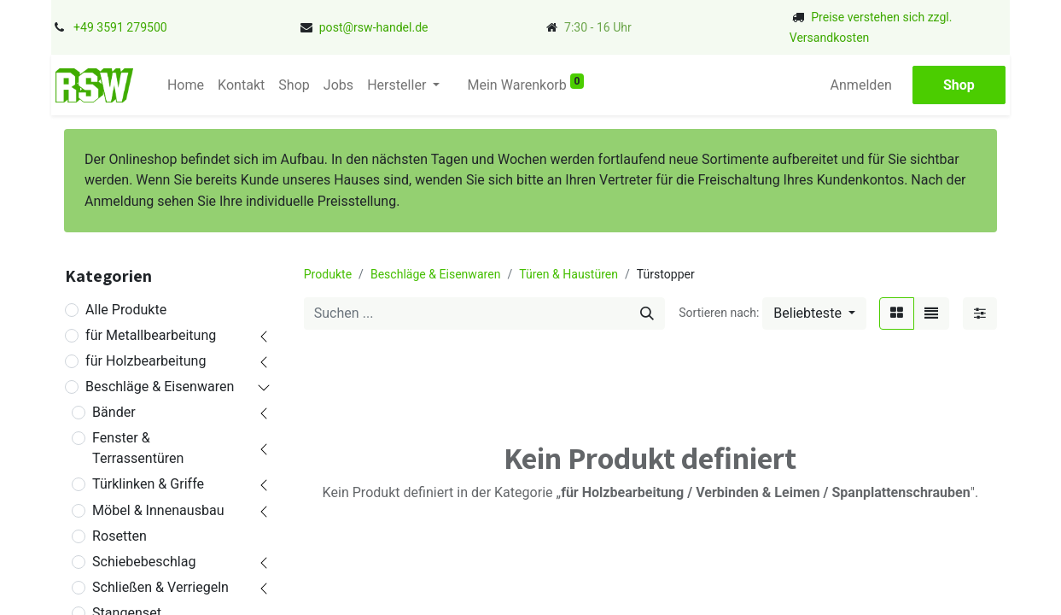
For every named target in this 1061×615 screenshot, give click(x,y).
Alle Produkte (125, 310)
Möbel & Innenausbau (158, 510)
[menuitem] (185, 85)
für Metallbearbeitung (150, 335)
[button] (814, 313)
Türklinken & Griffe (148, 484)
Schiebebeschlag (143, 562)
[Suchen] (647, 313)
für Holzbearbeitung (145, 361)
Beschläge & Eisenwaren (159, 386)
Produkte (328, 274)
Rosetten (119, 536)
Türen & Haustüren (568, 274)
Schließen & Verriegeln (160, 587)
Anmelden (861, 85)
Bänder (114, 412)
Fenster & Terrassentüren (138, 448)
